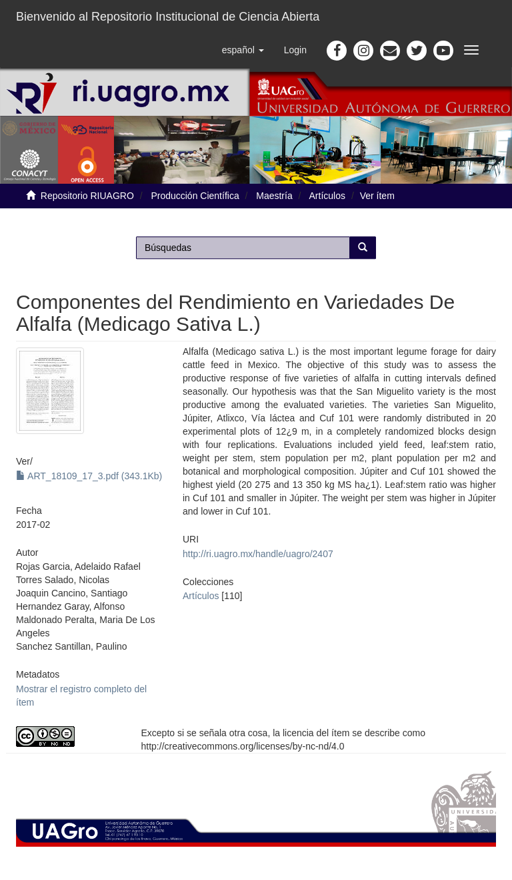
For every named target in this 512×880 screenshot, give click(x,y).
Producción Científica (195, 195)
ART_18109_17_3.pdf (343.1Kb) (89, 476)
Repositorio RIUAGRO (87, 195)
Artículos (327, 195)
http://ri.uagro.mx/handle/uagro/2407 (258, 554)
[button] (243, 50)
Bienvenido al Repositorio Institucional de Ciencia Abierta (167, 16)
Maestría (274, 195)
